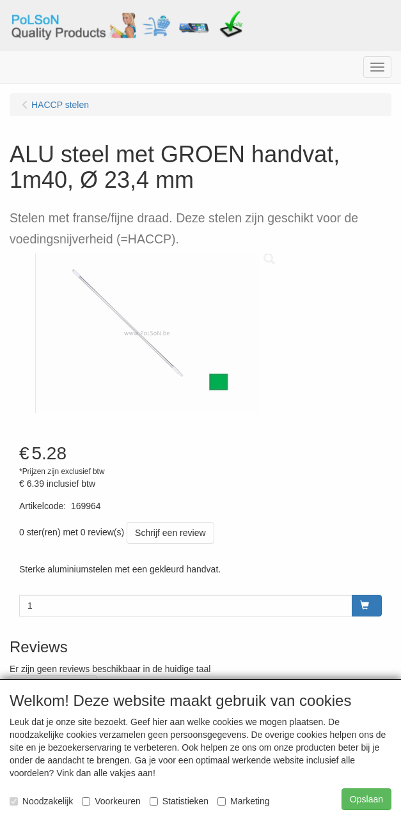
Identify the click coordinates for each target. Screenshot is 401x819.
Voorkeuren (111, 801)
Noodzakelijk (41, 801)
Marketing (243, 801)
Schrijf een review (170, 533)
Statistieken (179, 801)
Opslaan (366, 799)
